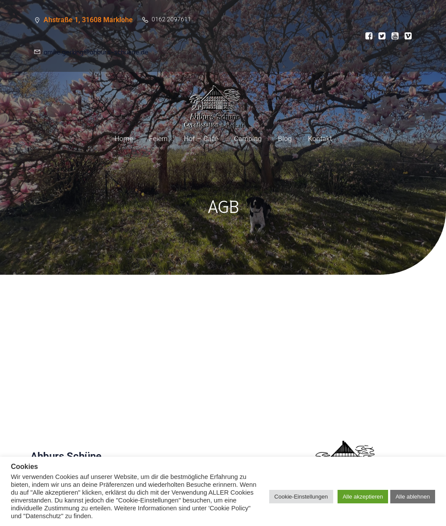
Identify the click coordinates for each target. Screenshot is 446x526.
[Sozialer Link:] (366, 36)
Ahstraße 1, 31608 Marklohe (88, 20)
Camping (248, 139)
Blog (285, 139)
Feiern (158, 139)
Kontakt (320, 139)
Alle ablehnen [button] (412, 496)
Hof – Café (201, 139)
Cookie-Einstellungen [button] (301, 496)
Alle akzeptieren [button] (363, 496)
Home (124, 139)
